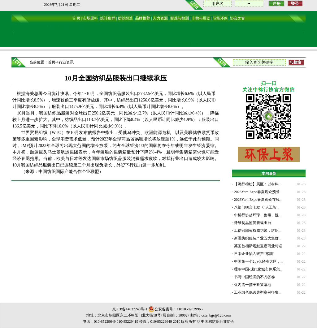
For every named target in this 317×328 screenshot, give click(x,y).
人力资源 (160, 18)
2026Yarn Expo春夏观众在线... (257, 199)
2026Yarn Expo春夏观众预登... (257, 192)
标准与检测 (179, 18)
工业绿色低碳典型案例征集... (257, 292)
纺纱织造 (125, 18)
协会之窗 (237, 18)
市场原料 (90, 18)
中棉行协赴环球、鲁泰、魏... (257, 215)
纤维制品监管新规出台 (252, 223)
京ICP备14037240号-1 (129, 309)
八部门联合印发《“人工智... (256, 207)
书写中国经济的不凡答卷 (254, 277)
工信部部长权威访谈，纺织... (257, 230)
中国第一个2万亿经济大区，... (258, 261)
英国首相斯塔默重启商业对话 (257, 246)
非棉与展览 (201, 18)
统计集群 (107, 18)
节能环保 (220, 18)
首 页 (76, 18)
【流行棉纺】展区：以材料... (257, 184)
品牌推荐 (142, 18)
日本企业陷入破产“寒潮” (254, 254)
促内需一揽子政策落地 (252, 285)
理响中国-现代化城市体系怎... (258, 269)
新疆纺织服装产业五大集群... (257, 238)
